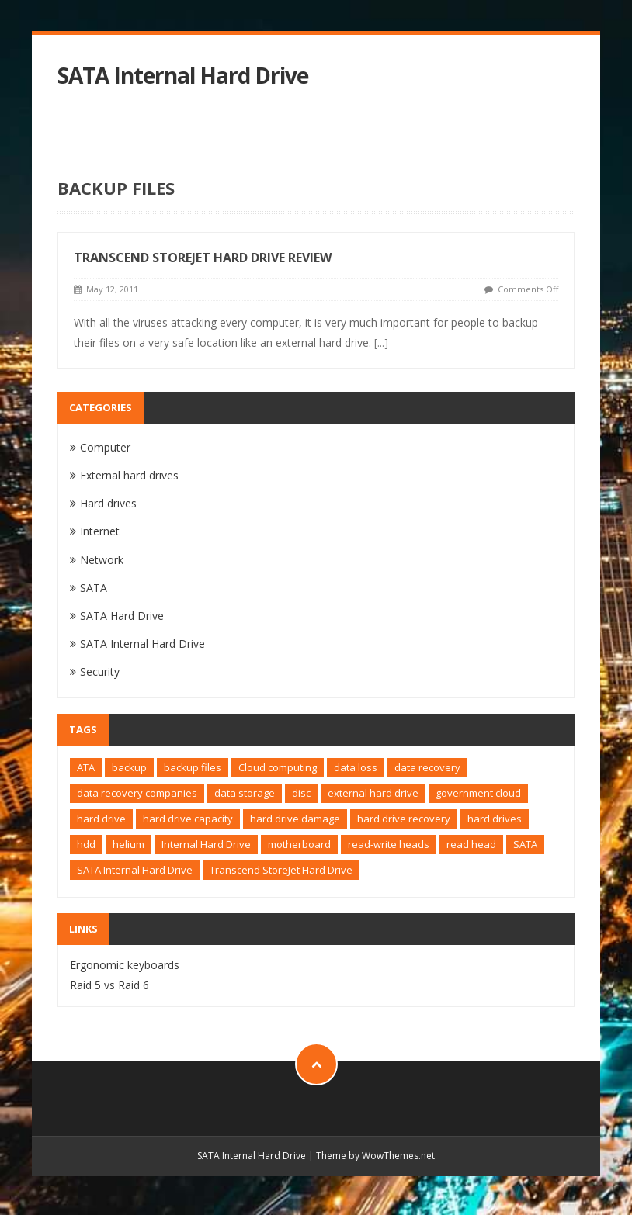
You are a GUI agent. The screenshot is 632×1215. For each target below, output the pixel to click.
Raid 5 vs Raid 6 (109, 985)
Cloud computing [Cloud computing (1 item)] (277, 767)
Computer (105, 447)
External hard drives (129, 475)
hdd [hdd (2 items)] (86, 844)
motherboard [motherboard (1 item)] (299, 844)
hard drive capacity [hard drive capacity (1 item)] (188, 819)
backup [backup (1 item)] (129, 767)
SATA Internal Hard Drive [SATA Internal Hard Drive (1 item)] (135, 870)
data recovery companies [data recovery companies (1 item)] (137, 793)
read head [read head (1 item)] (471, 844)
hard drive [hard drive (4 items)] (101, 819)
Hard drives (108, 503)
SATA (93, 587)
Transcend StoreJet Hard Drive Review (203, 257)
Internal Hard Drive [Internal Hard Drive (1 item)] (206, 844)
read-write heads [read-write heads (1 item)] (388, 844)
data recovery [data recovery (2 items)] (427, 767)
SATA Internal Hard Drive (182, 75)
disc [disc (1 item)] (301, 793)
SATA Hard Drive (122, 615)
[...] (381, 342)
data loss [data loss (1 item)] (355, 767)
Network (101, 559)
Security (100, 671)
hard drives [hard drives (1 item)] (494, 819)
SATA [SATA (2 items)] (525, 844)
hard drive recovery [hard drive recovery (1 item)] (403, 819)
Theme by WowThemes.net (375, 1155)
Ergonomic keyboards (124, 964)
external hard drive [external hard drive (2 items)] (373, 793)
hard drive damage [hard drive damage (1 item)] (295, 819)
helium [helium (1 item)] (128, 844)
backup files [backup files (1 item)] (192, 767)
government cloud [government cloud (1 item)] (478, 793)
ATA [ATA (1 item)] (86, 767)
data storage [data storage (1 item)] (244, 793)
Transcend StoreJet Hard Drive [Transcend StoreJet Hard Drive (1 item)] (281, 870)
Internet (100, 531)
